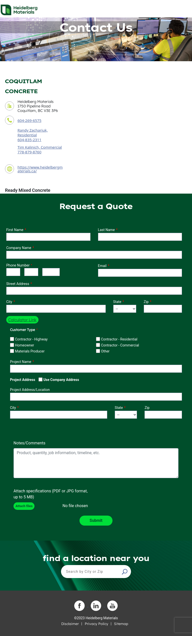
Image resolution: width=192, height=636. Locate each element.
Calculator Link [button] (22, 319)
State (117, 302)
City (9, 302)
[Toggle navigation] (184, 8)
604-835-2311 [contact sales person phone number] (29, 139)
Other (105, 351)
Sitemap (121, 624)
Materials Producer (29, 351)
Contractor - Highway (31, 339)
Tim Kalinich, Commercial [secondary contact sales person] (40, 147)
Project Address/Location (30, 390)
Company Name (18, 248)
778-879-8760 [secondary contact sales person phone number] (29, 152)
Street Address (17, 284)
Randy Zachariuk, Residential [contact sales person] (33, 132)
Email (102, 266)
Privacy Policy (96, 624)
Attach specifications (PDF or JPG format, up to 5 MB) (51, 494)
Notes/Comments (30, 443)
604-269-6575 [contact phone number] (29, 120)
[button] (125, 571)
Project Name (20, 362)
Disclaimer (70, 624)
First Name (14, 230)
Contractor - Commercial (120, 345)
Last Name (106, 230)
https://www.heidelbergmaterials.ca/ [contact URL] (40, 169)
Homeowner (24, 345)
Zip (146, 302)
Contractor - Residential (119, 339)
